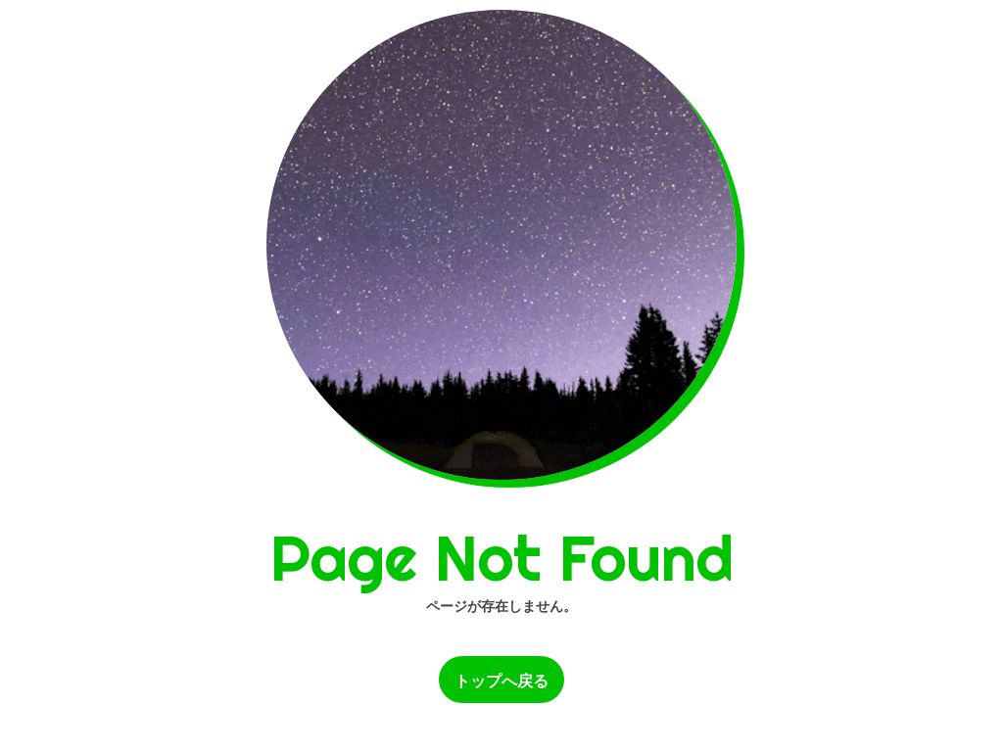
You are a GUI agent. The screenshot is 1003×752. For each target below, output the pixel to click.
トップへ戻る (501, 681)
